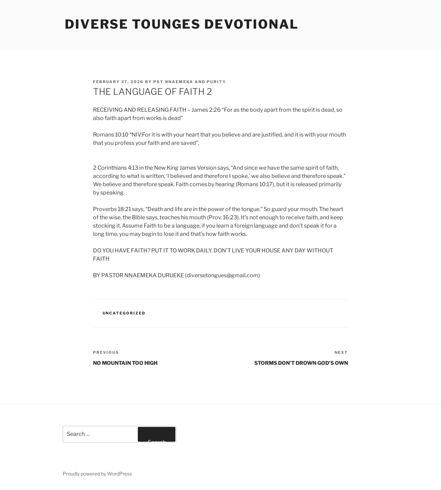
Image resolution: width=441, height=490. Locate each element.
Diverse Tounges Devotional (182, 24)
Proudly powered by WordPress (97, 474)
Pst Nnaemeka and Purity (189, 81)
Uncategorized (124, 313)
